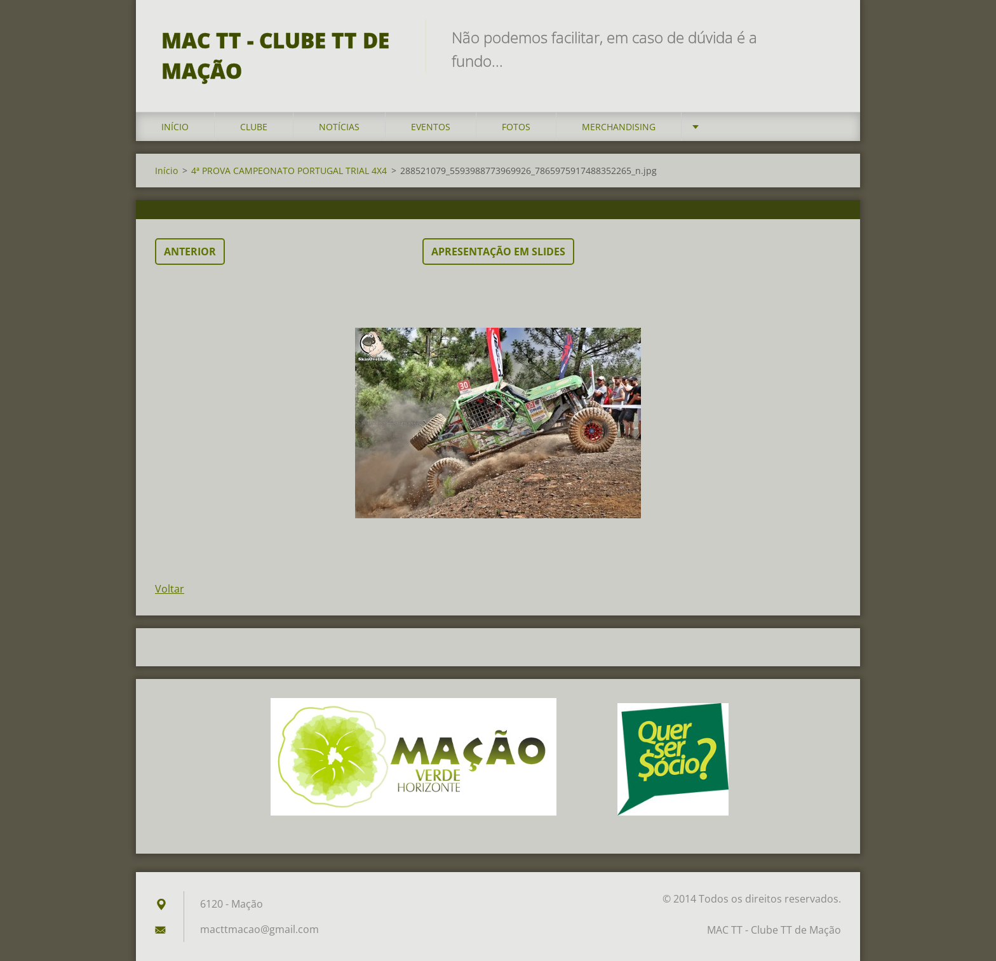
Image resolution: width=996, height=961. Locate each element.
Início (175, 127)
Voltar (169, 589)
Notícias (339, 127)
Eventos (430, 127)
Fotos (516, 127)
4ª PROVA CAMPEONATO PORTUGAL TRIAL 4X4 (289, 171)
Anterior (190, 252)
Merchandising (619, 127)
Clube (253, 127)
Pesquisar (827, 36)
